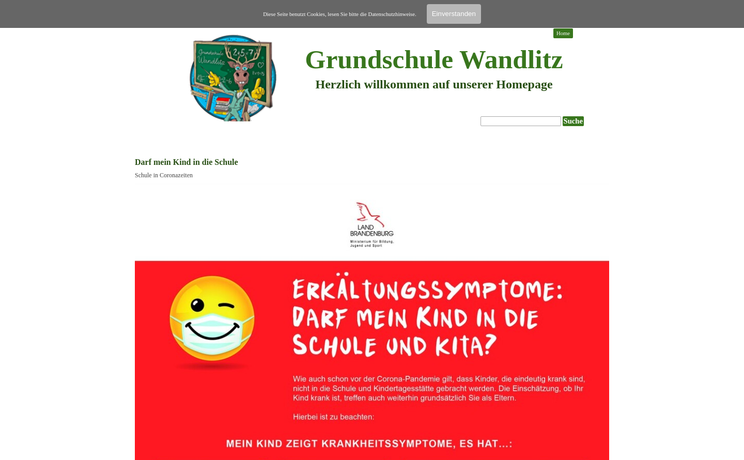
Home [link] (563, 33)
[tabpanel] (434, 93)
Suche (573, 121)
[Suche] (521, 121)
